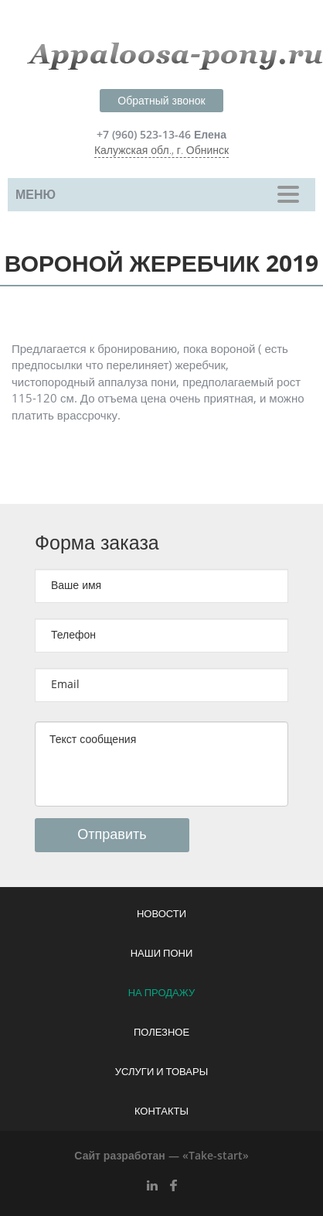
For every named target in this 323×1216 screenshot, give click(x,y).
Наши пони (162, 953)
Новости (161, 914)
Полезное (161, 1032)
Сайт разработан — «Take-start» (161, 1156)
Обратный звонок (161, 101)
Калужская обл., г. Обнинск (161, 150)
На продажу (162, 993)
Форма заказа (97, 543)
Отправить (111, 834)
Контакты (161, 1111)
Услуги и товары (161, 1072)
